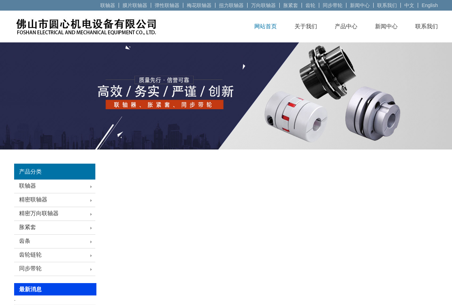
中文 (409, 5)
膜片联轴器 (135, 5)
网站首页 (265, 26)
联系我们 (387, 5)
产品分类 (30, 172)
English (430, 5)
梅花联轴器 (199, 5)
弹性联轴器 (167, 5)
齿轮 (310, 5)
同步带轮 (333, 5)
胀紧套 (290, 5)
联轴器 (107, 5)
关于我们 (306, 26)
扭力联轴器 (231, 5)
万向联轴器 (263, 5)
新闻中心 (360, 5)
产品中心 (346, 26)
